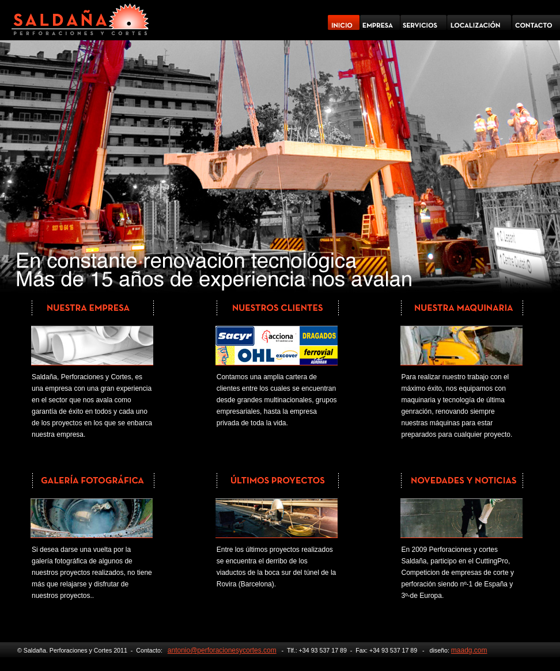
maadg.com (469, 650)
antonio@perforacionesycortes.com (222, 650)
